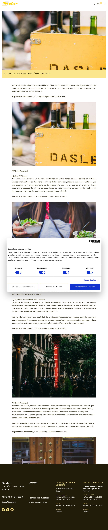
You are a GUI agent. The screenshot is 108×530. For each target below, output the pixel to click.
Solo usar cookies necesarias (23, 287)
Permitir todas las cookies (85, 287)
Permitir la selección (54, 287)
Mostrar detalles (90, 280)
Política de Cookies (38, 502)
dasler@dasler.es (9, 502)
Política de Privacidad (39, 498)
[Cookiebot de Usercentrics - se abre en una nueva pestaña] (90, 241)
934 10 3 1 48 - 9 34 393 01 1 (13, 498)
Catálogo (33, 483)
